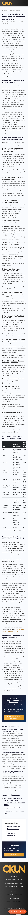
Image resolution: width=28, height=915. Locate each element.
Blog (7, 10)
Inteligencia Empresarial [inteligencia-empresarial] (14, 879)
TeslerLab (18, 914)
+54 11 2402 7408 (14, 898)
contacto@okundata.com (14, 895)
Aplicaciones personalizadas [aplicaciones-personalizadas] (14, 886)
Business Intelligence (13, 826)
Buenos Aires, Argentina (14, 902)
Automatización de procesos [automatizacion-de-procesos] (14, 883)
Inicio (3, 10)
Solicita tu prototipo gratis (17, 911)
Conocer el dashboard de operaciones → (14, 717)
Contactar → (14, 855)
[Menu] (24, 3)
